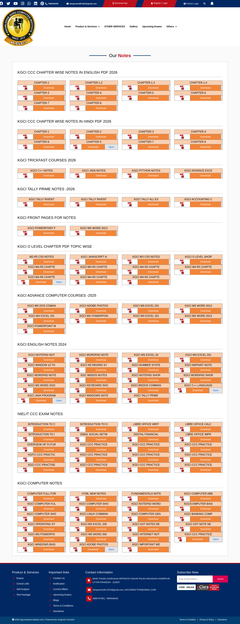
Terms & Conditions (61, 605)
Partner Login (191, 3)
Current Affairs (59, 589)
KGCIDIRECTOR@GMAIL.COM (140, 590)
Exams (18, 578)
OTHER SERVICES (114, 26)
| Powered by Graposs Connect (59, 619)
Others (171, 26)
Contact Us (57, 578)
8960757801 (99, 598)
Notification (57, 583)
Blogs (54, 600)
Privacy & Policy (207, 620)
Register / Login (159, 3)
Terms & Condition (188, 620)
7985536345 (53, 4)
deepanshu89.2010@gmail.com (83, 4)
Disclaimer (57, 611)
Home (67, 26)
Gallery (134, 26)
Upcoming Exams (152, 26)
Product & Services (88, 26)
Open (111, 147)
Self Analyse (21, 589)
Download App (120, 3)
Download (49, 87)
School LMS (21, 583)
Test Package (21, 594)
